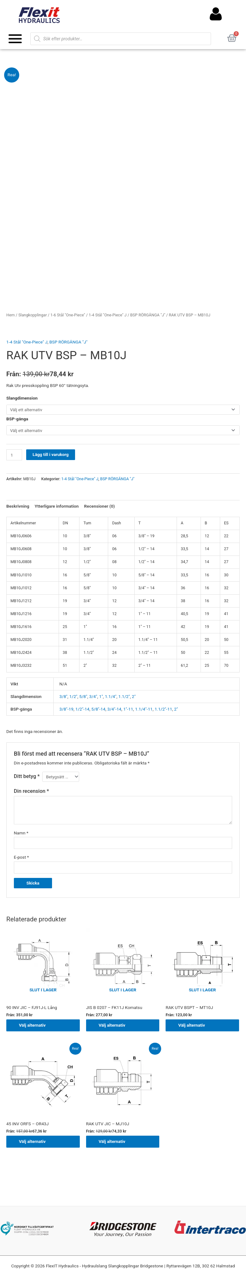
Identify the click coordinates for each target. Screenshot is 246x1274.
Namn (21, 832)
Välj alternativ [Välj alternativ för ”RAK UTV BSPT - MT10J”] (191, 1025)
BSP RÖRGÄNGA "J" (147, 315)
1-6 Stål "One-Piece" (67, 315)
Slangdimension (22, 398)
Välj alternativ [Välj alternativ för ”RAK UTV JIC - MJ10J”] (112, 1141)
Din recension (31, 791)
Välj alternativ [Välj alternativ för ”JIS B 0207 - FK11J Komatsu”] (112, 1025)
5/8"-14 (98, 709)
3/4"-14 (114, 709)
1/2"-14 (82, 709)
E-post (21, 857)
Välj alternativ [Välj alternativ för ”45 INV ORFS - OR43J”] (32, 1141)
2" (134, 696)
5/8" (83, 696)
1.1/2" (124, 696)
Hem (10, 315)
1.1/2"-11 (163, 709)
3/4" (93, 696)
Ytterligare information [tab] (57, 506)
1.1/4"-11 (144, 709)
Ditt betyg (27, 776)
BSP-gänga (17, 418)
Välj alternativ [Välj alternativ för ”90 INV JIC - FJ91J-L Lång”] (32, 1025)
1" (101, 696)
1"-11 (128, 709)
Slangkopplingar (32, 315)
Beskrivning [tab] (17, 506)
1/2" (73, 696)
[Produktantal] (14, 454)
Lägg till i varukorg (50, 454)
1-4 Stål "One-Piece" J (107, 315)
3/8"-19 (66, 709)
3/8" (63, 696)
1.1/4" (110, 696)
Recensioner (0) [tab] (99, 506)
